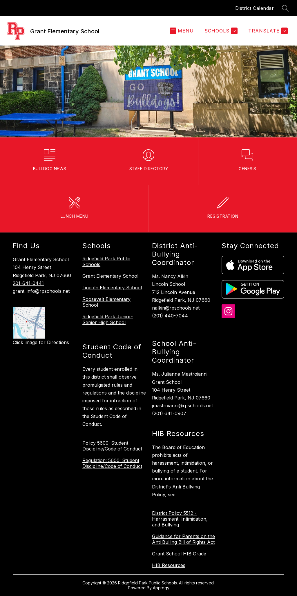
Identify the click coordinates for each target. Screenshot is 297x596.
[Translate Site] (267, 30)
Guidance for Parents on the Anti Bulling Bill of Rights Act (183, 539)
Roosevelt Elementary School (106, 302)
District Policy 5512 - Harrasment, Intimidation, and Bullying (180, 519)
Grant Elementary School (110, 276)
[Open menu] (182, 30)
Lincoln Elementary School (112, 287)
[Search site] (285, 8)
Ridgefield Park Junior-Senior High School (107, 319)
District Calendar (254, 8)
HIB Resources (168, 565)
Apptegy (161, 587)
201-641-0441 (28, 283)
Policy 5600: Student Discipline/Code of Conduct (112, 446)
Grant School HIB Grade (179, 554)
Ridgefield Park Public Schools (106, 261)
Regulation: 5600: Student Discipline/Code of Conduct (112, 463)
